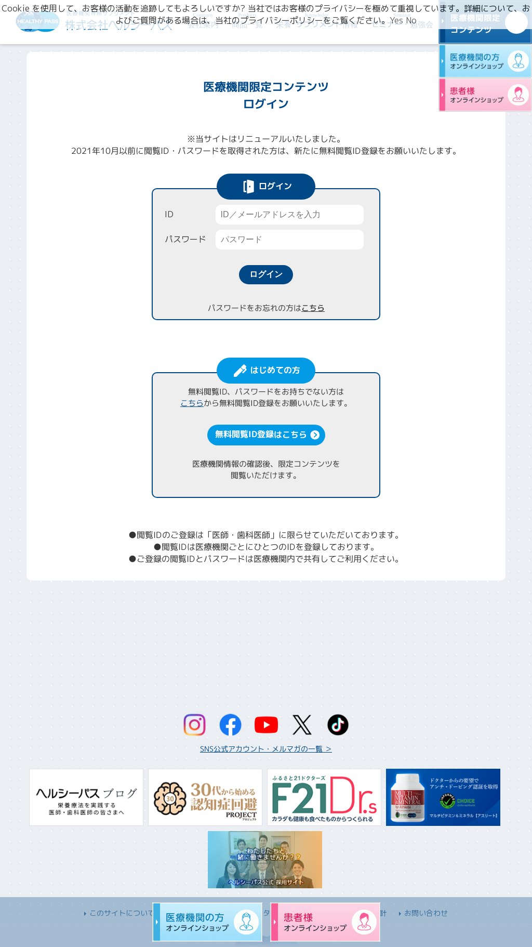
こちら (312, 307)
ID (169, 214)
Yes (396, 20)
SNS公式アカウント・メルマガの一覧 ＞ (266, 749)
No (411, 20)
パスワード (185, 239)
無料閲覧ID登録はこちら (261, 434)
